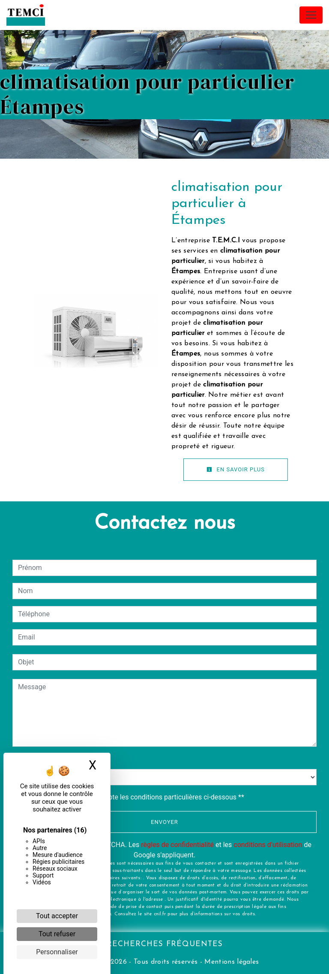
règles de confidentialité (177, 845)
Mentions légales (230, 962)
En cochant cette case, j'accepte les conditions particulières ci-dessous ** (132, 797)
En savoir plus (235, 469)
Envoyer (164, 822)
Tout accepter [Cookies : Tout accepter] (57, 916)
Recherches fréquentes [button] (165, 944)
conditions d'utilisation (267, 845)
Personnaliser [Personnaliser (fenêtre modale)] (57, 952)
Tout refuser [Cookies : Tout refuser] (57, 934)
